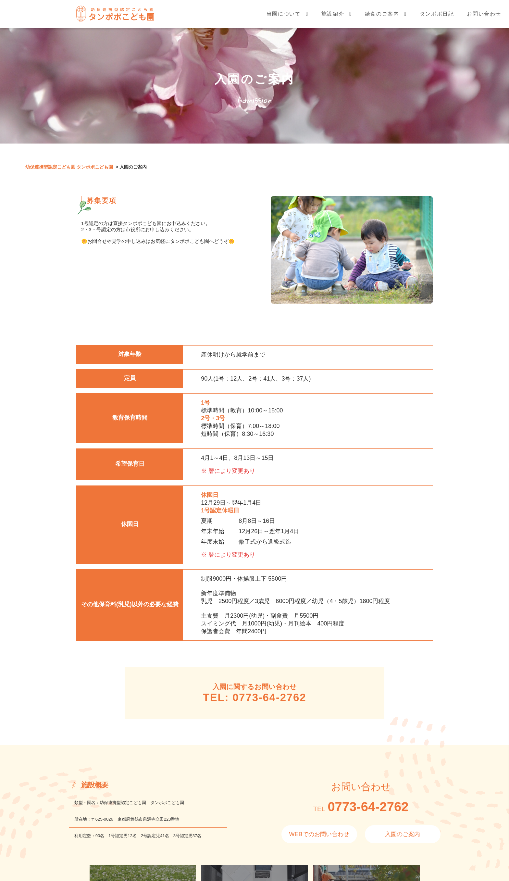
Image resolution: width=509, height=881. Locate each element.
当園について (284, 17)
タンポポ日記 (437, 17)
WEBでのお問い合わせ (319, 834)
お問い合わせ (484, 17)
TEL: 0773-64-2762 (254, 697)
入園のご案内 (402, 834)
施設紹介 (332, 17)
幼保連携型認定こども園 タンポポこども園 (69, 167)
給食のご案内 (382, 17)
